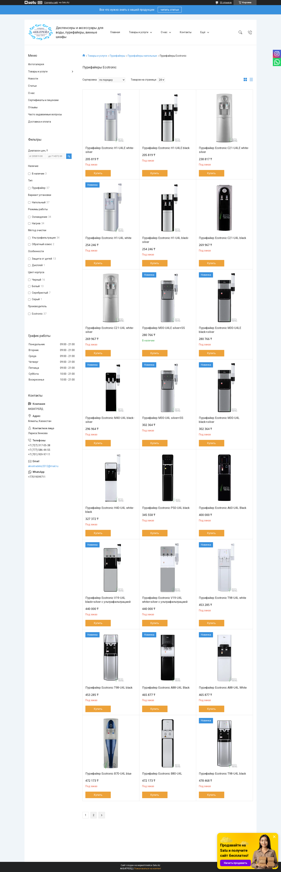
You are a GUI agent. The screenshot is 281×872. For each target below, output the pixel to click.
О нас (164, 32)
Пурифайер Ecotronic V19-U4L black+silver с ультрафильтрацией (108, 600)
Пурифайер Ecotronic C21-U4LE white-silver (224, 150)
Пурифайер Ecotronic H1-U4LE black (166, 148)
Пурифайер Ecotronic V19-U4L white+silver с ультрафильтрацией (164, 600)
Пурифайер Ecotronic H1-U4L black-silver (165, 240)
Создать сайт (51, 2)
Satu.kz (156, 865)
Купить (98, 173)
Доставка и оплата (39, 121)
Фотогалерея (36, 64)
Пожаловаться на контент (147, 868)
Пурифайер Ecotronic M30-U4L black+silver (219, 420)
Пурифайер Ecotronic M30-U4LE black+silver (220, 330)
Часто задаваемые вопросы (45, 114)
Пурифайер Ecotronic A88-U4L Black (166, 687)
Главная (115, 32)
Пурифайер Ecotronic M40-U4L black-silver (110, 420)
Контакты (185, 32)
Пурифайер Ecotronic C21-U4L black (222, 238)
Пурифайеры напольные (142, 55)
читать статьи (170, 9)
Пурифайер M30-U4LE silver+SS (163, 328)
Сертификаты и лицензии (43, 100)
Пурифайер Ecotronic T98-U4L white (222, 598)
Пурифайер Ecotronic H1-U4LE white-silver (109, 150)
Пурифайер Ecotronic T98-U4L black (109, 687)
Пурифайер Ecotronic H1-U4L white (108, 238)
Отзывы (33, 107)
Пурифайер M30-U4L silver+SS (162, 418)
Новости (33, 78)
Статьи (32, 85)
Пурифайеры (117, 55)
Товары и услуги (138, 32)
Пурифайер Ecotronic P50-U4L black (166, 508)
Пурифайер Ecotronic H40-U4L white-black (109, 510)
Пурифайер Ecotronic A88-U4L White (223, 687)
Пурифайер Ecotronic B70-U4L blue (108, 773)
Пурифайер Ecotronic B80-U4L (162, 773)
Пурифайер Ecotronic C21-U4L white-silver (109, 330)
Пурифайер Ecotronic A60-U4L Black (222, 508)
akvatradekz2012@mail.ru (43, 466)
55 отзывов (226, 2)
